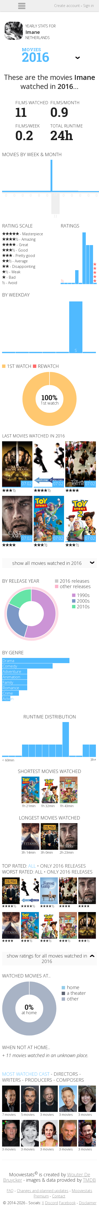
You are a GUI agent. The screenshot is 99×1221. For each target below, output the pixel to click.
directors (66, 1074)
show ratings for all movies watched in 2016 (47, 958)
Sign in (88, 5)
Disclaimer (87, 1202)
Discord (51, 1202)
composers (70, 1080)
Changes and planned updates (42, 1190)
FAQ (10, 1190)
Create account (67, 5)
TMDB (89, 1180)
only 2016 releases (63, 866)
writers (11, 1080)
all (32, 866)
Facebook (67, 1202)
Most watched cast (26, 1074)
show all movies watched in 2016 (47, 563)
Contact (58, 1196)
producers (38, 1080)
